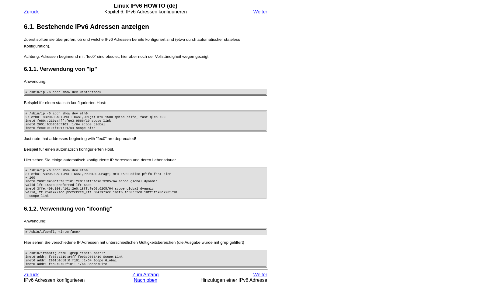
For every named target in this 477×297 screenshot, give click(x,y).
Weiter (260, 11)
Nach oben (145, 291)
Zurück (31, 11)
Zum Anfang (145, 286)
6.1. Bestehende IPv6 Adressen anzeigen (86, 26)
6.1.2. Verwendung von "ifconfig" (68, 217)
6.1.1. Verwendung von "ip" (60, 69)
